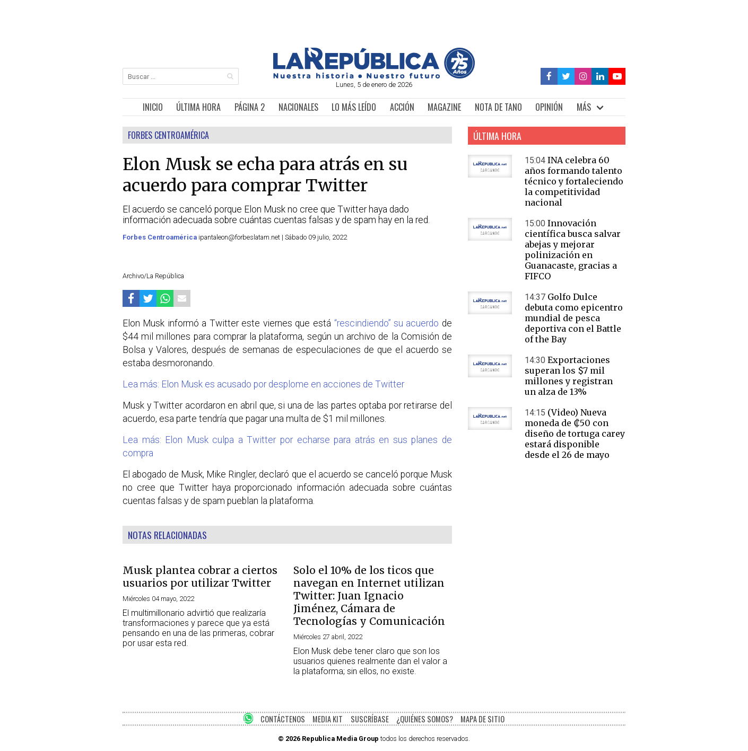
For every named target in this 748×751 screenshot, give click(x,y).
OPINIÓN (549, 107)
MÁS (584, 107)
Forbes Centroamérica (160, 237)
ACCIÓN (402, 107)
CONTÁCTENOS (282, 719)
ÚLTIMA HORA (198, 107)
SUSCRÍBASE (370, 719)
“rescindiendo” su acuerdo (386, 323)
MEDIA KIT (327, 719)
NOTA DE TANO (498, 107)
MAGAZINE (444, 107)
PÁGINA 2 (249, 107)
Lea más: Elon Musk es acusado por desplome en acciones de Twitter (263, 384)
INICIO (153, 107)
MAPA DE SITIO (482, 719)
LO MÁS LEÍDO (354, 107)
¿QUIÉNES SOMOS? (424, 719)
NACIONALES (298, 107)
